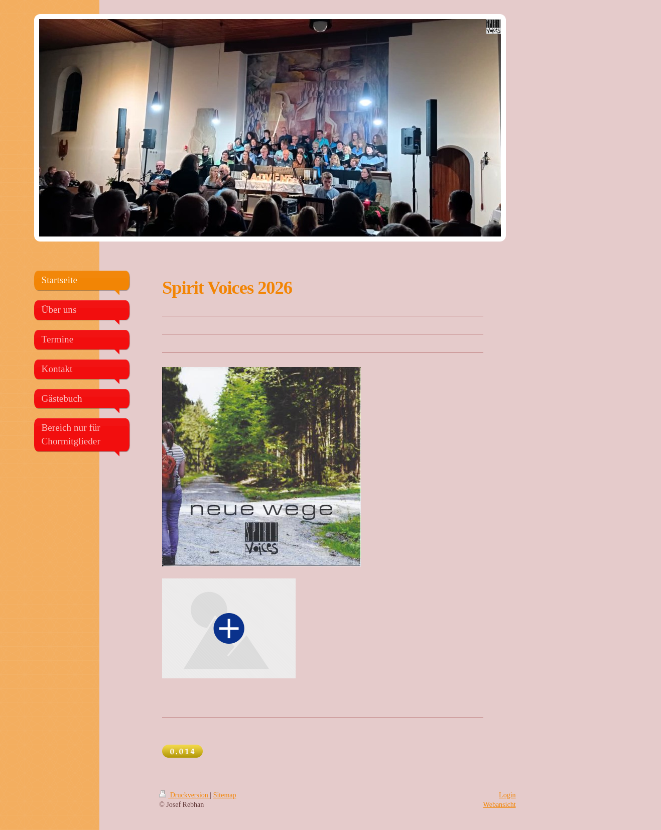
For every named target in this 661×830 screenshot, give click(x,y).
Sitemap (224, 795)
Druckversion (184, 795)
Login (507, 795)
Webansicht (499, 804)
